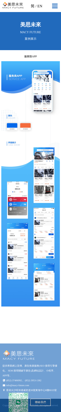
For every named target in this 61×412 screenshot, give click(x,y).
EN (39, 6)
